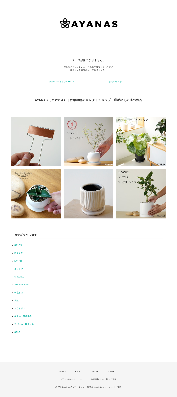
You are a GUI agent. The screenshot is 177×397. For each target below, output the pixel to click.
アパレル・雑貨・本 (24, 324)
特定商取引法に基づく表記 (104, 379)
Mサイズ (18, 253)
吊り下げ (18, 269)
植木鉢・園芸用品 (23, 316)
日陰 (16, 300)
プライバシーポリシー (71, 379)
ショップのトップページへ (62, 81)
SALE (17, 332)
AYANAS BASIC (22, 285)
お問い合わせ (115, 81)
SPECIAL (19, 277)
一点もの (18, 292)
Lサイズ (18, 261)
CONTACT (112, 371)
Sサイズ (18, 245)
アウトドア (19, 308)
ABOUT (79, 371)
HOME (63, 371)
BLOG (95, 371)
